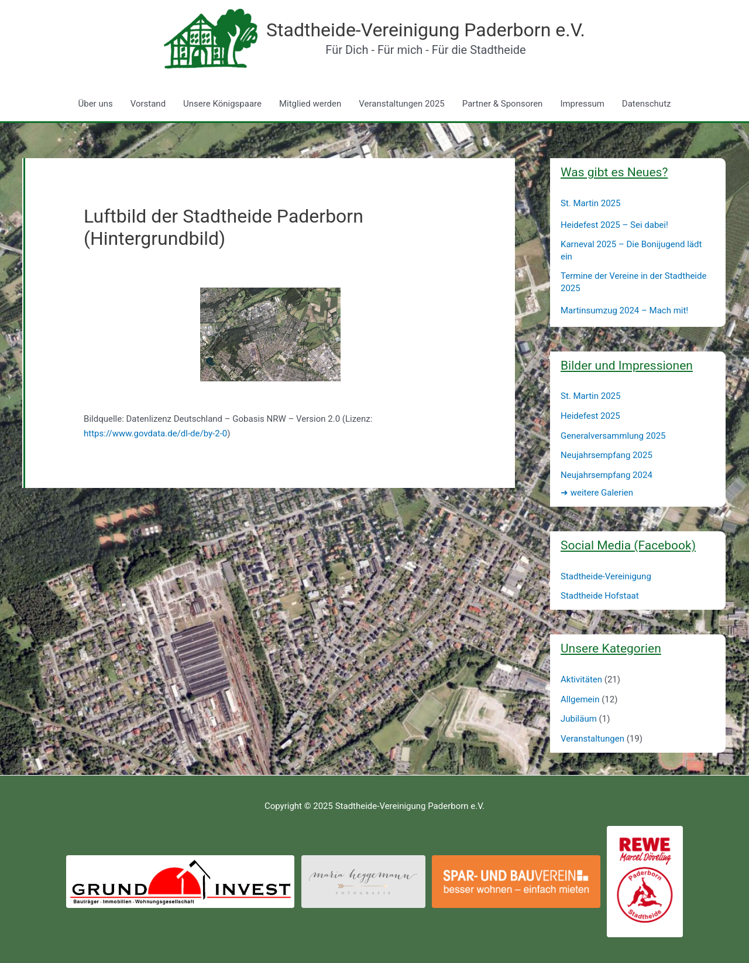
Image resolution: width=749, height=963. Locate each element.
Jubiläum (579, 718)
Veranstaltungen (592, 738)
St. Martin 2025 (590, 203)
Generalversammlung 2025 (613, 436)
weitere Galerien (597, 492)
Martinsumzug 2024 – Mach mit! (624, 310)
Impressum (582, 103)
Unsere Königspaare (222, 103)
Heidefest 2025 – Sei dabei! (614, 225)
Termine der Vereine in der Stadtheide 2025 (633, 282)
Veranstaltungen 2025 (401, 103)
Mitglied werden (310, 103)
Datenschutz (646, 103)
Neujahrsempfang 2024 (606, 475)
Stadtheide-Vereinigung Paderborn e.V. (425, 30)
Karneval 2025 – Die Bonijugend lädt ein (631, 250)
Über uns (95, 103)
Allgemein (580, 699)
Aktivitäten (581, 679)
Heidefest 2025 (590, 416)
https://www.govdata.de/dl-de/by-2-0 (155, 433)
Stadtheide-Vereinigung (606, 576)
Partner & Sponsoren (502, 103)
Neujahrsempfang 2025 (606, 455)
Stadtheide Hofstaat (600, 595)
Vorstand (148, 103)
